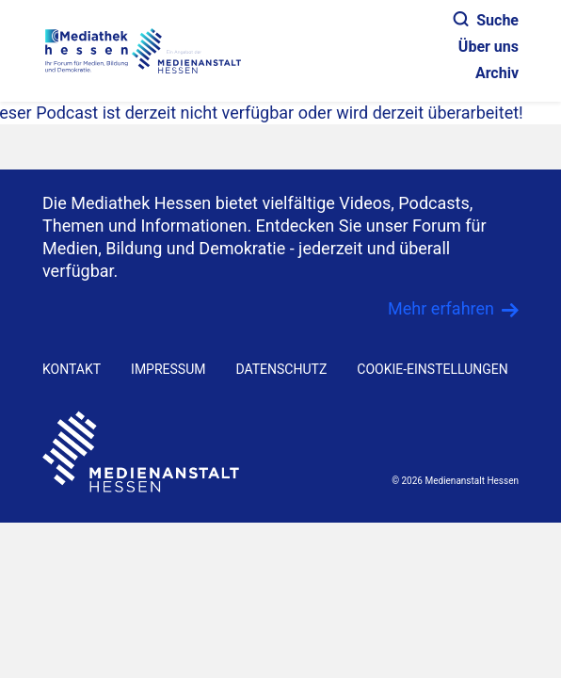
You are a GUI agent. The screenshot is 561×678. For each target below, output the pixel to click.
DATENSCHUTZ (281, 369)
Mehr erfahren (441, 308)
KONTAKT (71, 369)
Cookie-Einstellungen (432, 369)
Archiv (497, 73)
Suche (486, 20)
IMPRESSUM (168, 369)
